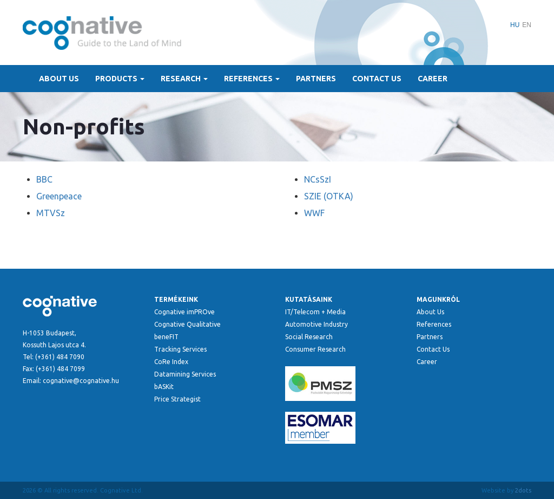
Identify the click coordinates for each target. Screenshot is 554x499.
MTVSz (50, 213)
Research (184, 78)
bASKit (164, 386)
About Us (59, 78)
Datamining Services (185, 374)
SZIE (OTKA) (328, 196)
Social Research (309, 336)
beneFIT (166, 336)
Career (432, 78)
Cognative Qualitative (187, 324)
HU (514, 25)
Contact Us (376, 78)
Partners (316, 78)
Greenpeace (59, 196)
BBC (44, 179)
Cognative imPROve (184, 311)
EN (526, 25)
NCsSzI (317, 179)
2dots (523, 490)
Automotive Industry (316, 324)
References (252, 78)
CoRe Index (171, 361)
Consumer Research (315, 349)
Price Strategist (177, 399)
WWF (314, 213)
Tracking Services (180, 349)
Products (119, 78)
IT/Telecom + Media (315, 311)
